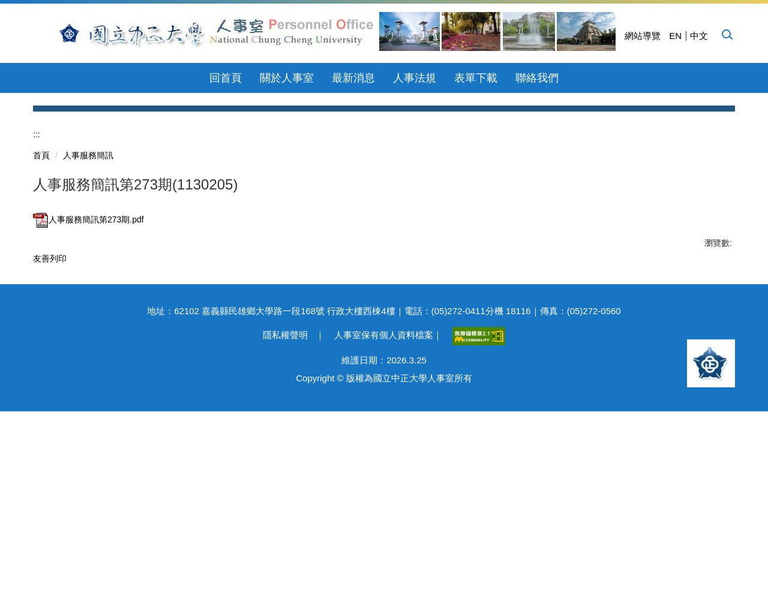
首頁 (41, 322)
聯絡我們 (537, 78)
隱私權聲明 (285, 534)
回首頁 (225, 78)
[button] (726, 34)
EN (675, 36)
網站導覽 (643, 36)
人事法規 (414, 78)
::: (36, 301)
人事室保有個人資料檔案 (383, 534)
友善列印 (50, 426)
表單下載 (475, 78)
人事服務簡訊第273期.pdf (88, 387)
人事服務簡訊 (88, 322)
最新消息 (353, 78)
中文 (699, 36)
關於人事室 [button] (287, 78)
